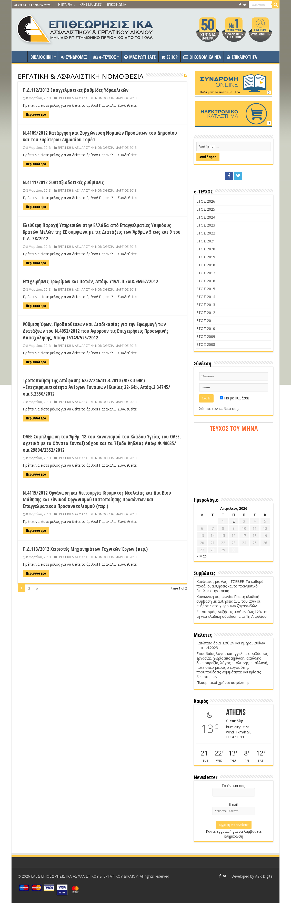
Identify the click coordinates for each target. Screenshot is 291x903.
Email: (233, 804)
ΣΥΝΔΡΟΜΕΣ (74, 57)
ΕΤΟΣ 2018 (205, 264)
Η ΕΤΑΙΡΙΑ (65, 4)
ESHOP (169, 57)
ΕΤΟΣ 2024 (205, 217)
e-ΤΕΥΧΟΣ (104, 57)
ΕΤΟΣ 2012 (205, 312)
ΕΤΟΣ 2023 (205, 225)
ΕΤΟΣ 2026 (205, 201)
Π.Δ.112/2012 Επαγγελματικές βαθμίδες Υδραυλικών (75, 90)
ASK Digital (264, 876)
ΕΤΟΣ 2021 (205, 241)
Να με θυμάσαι (234, 398)
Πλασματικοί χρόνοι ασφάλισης (222, 682)
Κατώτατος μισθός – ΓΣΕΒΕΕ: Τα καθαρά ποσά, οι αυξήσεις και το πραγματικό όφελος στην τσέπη (229, 586)
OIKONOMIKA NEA (202, 57)
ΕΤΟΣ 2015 (205, 288)
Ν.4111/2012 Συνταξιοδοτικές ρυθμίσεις (63, 182)
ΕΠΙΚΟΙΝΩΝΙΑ (116, 4)
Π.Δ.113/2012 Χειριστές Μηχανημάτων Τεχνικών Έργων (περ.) (85, 549)
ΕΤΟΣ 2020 (205, 249)
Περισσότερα (36, 114)
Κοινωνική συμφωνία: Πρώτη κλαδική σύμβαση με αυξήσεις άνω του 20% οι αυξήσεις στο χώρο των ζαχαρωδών (228, 601)
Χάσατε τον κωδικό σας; (219, 408)
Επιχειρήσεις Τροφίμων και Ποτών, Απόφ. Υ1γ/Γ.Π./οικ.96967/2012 (90, 281)
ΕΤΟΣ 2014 (205, 296)
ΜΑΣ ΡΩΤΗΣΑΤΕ (140, 57)
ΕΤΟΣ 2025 (205, 209)
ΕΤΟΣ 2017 (205, 272)
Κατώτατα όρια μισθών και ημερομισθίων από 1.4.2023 (230, 645)
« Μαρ (201, 556)
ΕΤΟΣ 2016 (205, 280)
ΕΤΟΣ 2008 (205, 344)
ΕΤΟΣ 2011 (205, 320)
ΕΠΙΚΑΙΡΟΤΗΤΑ (242, 57)
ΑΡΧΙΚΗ (20, 56)
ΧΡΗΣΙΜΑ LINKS (91, 4)
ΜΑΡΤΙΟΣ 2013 (126, 98)
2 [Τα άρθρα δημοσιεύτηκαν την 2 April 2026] (234, 521)
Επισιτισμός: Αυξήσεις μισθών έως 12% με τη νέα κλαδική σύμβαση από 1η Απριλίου (231, 614)
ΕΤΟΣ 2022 (205, 233)
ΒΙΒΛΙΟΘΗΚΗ (42, 57)
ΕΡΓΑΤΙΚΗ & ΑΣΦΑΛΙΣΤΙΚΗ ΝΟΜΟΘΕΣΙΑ (86, 98)
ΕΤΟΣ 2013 (205, 304)
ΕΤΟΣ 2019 (205, 256)
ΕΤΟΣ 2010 (205, 328)
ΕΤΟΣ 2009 (205, 336)
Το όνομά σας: (234, 785)
